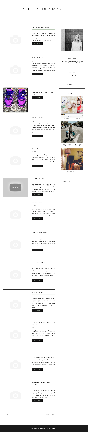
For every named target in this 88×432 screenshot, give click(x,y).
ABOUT (36, 19)
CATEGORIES (44, 19)
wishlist (35, 148)
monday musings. (39, 57)
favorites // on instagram (72, 118)
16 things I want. (39, 262)
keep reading (37, 43)
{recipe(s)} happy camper (42, 27)
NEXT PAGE (6, 414)
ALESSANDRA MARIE (44, 9)
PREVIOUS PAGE (50, 414)
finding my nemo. (39, 178)
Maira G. (54, 428)
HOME (29, 19)
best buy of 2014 (72, 171)
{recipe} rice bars (39, 232)
